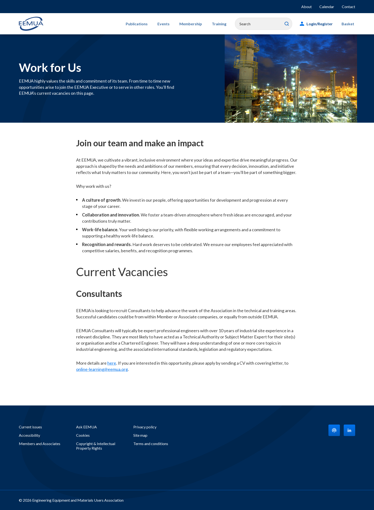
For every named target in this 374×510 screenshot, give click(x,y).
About (306, 6)
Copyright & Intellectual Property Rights (95, 445)
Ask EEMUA (86, 427)
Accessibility (29, 435)
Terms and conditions (150, 443)
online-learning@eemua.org (102, 369)
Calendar (326, 6)
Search (289, 24)
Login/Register (322, 23)
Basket (349, 23)
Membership (196, 23)
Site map (140, 435)
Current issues (30, 427)
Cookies (83, 435)
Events (171, 23)
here (111, 363)
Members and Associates (39, 443)
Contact (348, 6)
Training (222, 23)
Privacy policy (144, 427)
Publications (146, 23)
